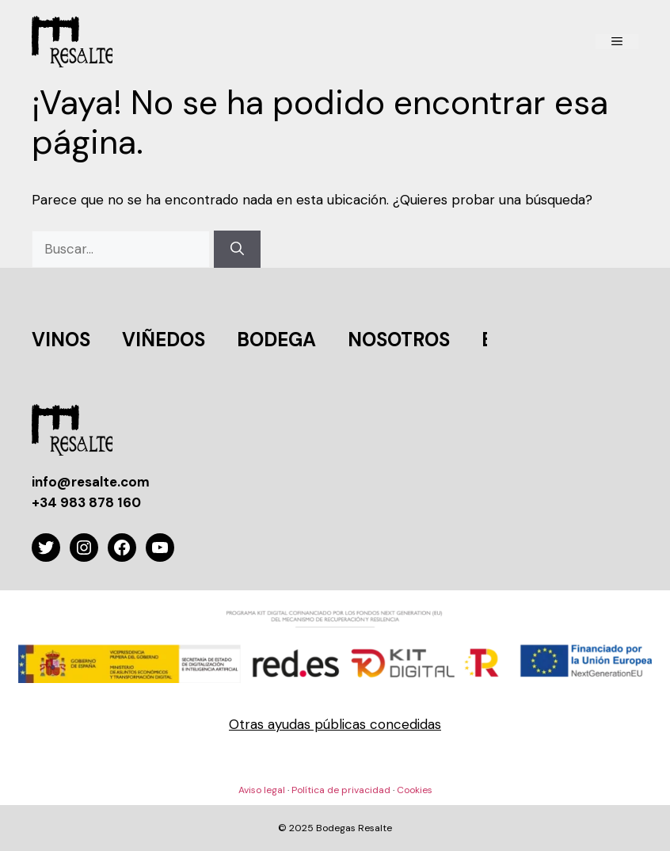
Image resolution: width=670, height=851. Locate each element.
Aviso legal (261, 790)
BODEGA (276, 339)
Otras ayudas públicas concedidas (335, 724)
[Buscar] (237, 250)
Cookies (414, 790)
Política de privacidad (340, 790)
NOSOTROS (399, 339)
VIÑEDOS (163, 339)
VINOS (61, 339)
